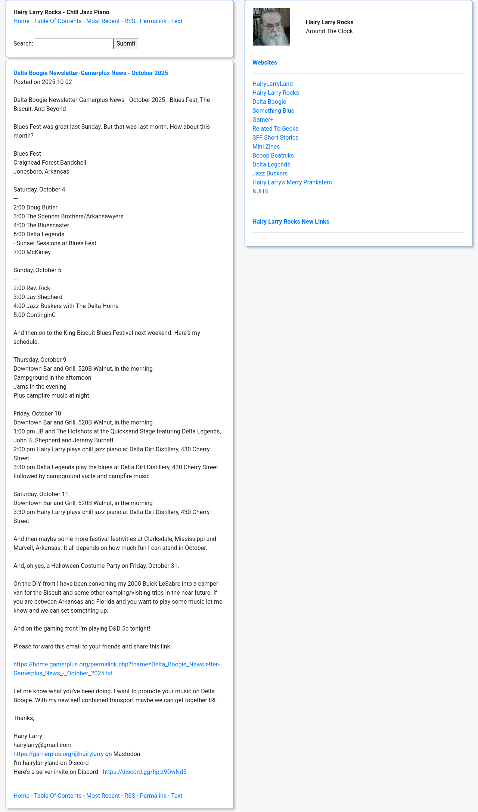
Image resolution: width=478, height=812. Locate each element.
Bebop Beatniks (273, 155)
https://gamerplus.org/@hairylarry (58, 753)
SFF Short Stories (275, 137)
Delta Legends (271, 164)
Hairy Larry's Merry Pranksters (292, 182)
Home (21, 21)
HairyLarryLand (272, 83)
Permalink (153, 21)
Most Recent (103, 21)
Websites (264, 62)
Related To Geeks (275, 128)
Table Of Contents (58, 21)
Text (176, 21)
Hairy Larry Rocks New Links (290, 221)
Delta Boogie (269, 101)
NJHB (260, 191)
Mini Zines (266, 146)
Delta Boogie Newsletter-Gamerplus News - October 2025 (90, 73)
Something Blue (273, 110)
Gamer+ (263, 119)
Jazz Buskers (270, 173)
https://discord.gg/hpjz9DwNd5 (144, 771)
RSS (129, 21)
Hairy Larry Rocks (275, 92)
